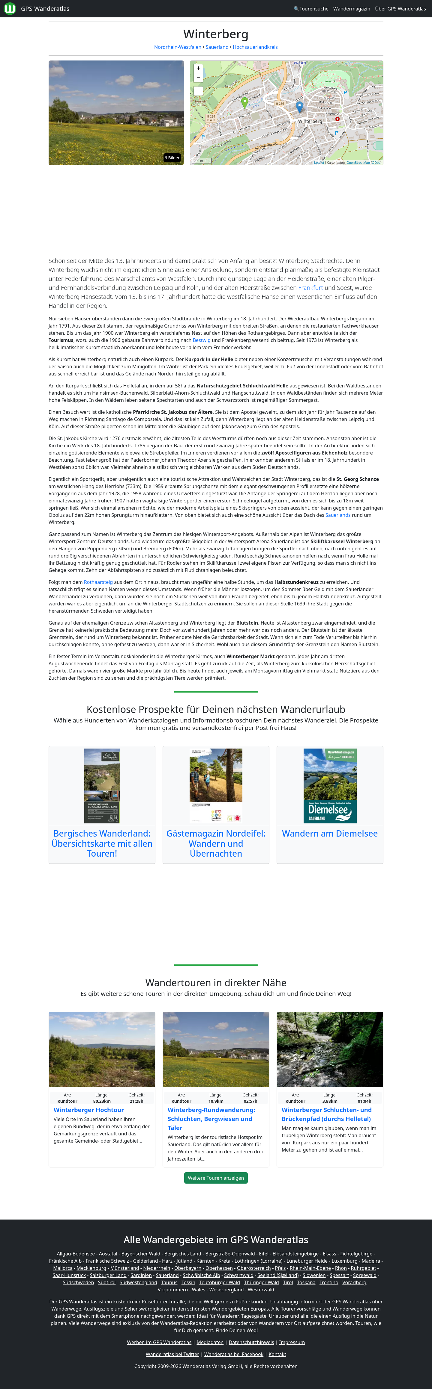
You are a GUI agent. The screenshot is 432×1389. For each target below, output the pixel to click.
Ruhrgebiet (363, 1268)
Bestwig (202, 340)
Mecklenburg (91, 1268)
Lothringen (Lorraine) (259, 1261)
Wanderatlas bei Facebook (233, 1354)
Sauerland (217, 47)
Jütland (184, 1261)
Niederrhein (156, 1268)
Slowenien (314, 1275)
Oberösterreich (254, 1268)
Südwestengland (138, 1282)
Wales (198, 1289)
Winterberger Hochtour (89, 1110)
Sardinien (141, 1275)
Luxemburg (345, 1261)
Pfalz (280, 1268)
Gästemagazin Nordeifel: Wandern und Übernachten (216, 843)
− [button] (198, 77)
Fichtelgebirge (356, 1253)
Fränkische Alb (65, 1261)
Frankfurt (310, 288)
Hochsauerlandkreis (255, 47)
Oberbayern (187, 1268)
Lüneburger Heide (307, 1261)
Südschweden (78, 1282)
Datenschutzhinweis (251, 1342)
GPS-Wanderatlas (45, 8)
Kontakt (277, 1354)
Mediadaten (210, 1342)
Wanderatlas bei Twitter (172, 1354)
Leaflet (319, 162)
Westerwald (261, 1289)
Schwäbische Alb (201, 1275)
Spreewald (364, 1275)
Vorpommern (173, 1289)
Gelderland (145, 1261)
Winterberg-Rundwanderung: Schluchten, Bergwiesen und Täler (211, 1119)
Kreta (224, 1261)
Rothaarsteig (98, 582)
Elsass (329, 1253)
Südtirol (107, 1282)
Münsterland (124, 1268)
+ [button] (198, 68)
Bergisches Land (182, 1253)
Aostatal (108, 1253)
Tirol (288, 1282)
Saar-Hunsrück (69, 1275)
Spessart (339, 1275)
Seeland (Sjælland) (277, 1275)
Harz (167, 1261)
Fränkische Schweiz (107, 1261)
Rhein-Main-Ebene (310, 1268)
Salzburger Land (108, 1275)
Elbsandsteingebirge (295, 1253)
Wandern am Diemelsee (330, 833)
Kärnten (205, 1261)
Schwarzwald (239, 1275)
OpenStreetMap (358, 162)
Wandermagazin (351, 8)
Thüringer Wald (261, 1282)
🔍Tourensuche (310, 8)
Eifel (263, 1253)
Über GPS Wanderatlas (400, 8)
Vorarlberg (354, 1282)
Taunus (169, 1282)
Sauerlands (338, 515)
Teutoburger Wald (220, 1282)
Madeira (371, 1261)
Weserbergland (226, 1289)
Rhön (341, 1268)
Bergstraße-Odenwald (230, 1253)
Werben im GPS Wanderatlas (159, 1342)
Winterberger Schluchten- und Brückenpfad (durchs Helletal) (327, 1114)
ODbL (376, 162)
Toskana (306, 1282)
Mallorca (62, 1268)
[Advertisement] (216, 212)
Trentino (329, 1282)
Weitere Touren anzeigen (216, 1178)
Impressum (292, 1342)
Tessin (188, 1282)
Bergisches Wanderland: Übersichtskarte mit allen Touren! (101, 843)
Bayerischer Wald (140, 1253)
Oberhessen (219, 1268)
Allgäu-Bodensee (76, 1253)
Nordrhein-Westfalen (177, 47)
